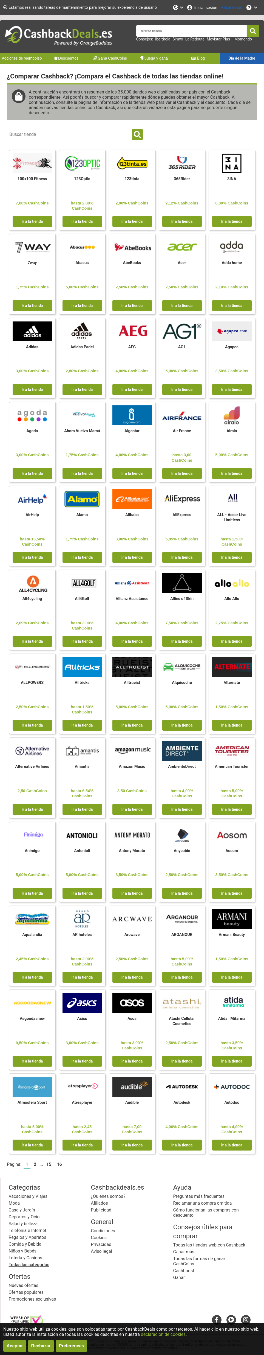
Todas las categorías (29, 1264)
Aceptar (15, 1346)
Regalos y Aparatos (27, 1237)
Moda (14, 1203)
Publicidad (101, 1210)
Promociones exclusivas (32, 1299)
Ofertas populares (26, 1292)
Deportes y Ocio (24, 1216)
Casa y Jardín (22, 1210)
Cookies (99, 1237)
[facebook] (216, 1319)
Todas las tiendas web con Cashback (209, 1245)
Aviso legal (101, 1251)
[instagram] (245, 1319)
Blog (198, 58)
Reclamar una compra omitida (202, 1203)
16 (59, 1164)
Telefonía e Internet (27, 1230)
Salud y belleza (23, 1223)
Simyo (177, 39)
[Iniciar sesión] (201, 7)
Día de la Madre (242, 58)
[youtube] (231, 1319)
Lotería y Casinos (25, 1257)
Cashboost (183, 1270)
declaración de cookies (163, 1334)
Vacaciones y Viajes (28, 1196)
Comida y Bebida (25, 1244)
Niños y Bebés (22, 1251)
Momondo (243, 39)
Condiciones (103, 1230)
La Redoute (195, 39)
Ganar (179, 1277)
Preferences (71, 1346)
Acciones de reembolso (22, 58)
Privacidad (101, 1244)
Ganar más (184, 1251)
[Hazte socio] (231, 7)
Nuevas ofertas (23, 1285)
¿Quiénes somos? (108, 1196)
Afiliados (99, 1203)
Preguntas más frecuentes (199, 1196)
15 (48, 1164)
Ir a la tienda (32, 221)
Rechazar (41, 1346)
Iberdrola (162, 39)
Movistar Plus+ (219, 39)
